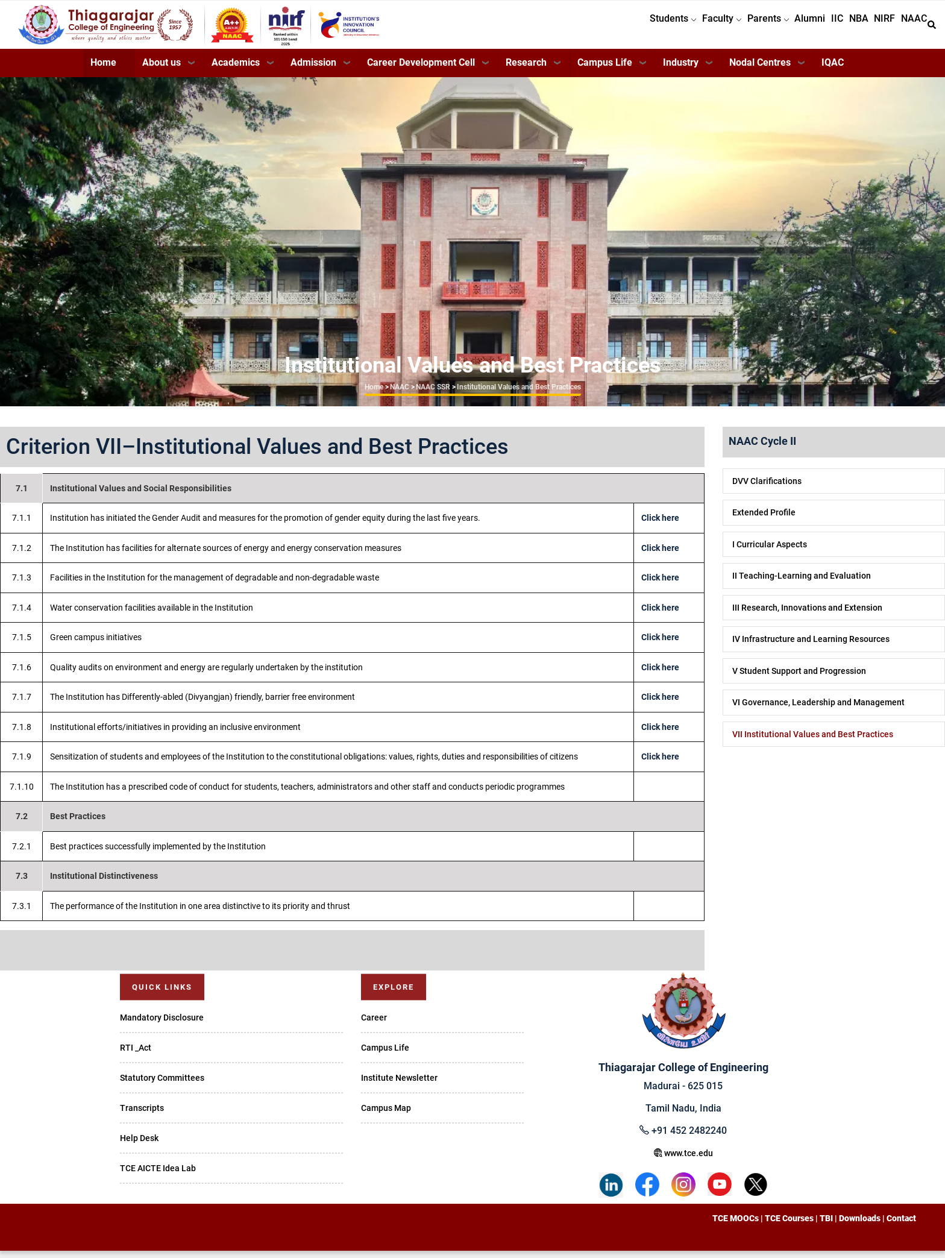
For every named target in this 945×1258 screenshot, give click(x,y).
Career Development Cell (421, 69)
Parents (734, 28)
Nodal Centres (760, 69)
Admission (313, 69)
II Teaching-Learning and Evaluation (801, 583)
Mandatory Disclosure (162, 1025)
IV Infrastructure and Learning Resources (811, 646)
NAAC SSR (433, 394)
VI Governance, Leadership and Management (818, 709)
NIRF (875, 28)
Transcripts (142, 1115)
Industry (681, 69)
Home (103, 69)
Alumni (782, 28)
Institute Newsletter (399, 1085)
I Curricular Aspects (769, 551)
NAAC (911, 28)
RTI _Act (135, 1055)
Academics (236, 69)
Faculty (681, 28)
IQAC (832, 69)
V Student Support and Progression (799, 678)
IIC (815, 28)
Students (626, 28)
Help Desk (139, 1145)
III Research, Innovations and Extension (807, 615)
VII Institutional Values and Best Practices (812, 741)
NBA (843, 28)
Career (374, 1025)
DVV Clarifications (767, 488)
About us (161, 69)
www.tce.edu (683, 1160)
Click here (660, 525)
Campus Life (604, 69)
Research (526, 69)
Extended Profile (764, 519)
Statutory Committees (162, 1085)
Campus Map (386, 1115)
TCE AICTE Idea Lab (158, 1175)
